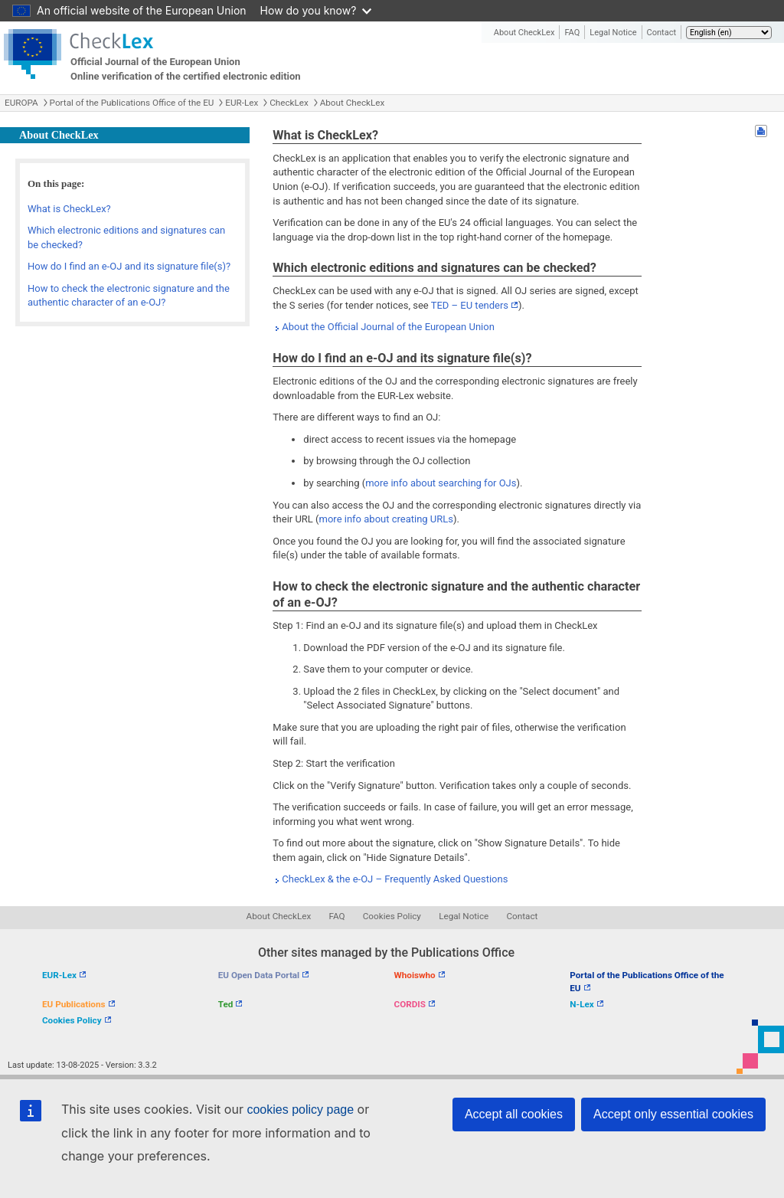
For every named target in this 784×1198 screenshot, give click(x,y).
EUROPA (21, 102)
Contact (661, 33)
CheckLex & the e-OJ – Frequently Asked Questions (395, 879)
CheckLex (289, 102)
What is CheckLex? (69, 208)
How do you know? (316, 10)
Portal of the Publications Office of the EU (132, 102)
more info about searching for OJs (440, 483)
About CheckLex (524, 33)
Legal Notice (613, 33)
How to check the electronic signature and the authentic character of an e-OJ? (129, 296)
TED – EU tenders (469, 305)
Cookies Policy (392, 916)
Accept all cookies (514, 1114)
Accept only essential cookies (673, 1114)
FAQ (572, 33)
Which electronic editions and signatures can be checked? (126, 237)
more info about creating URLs (386, 519)
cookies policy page (300, 1109)
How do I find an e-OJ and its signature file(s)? (129, 266)
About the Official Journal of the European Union (388, 326)
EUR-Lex (241, 102)
